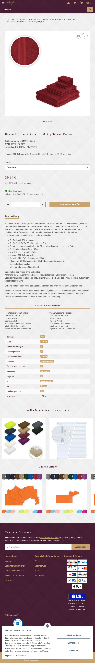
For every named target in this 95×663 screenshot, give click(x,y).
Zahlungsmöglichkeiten (15, 566)
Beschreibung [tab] (12, 216)
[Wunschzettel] (75, 3)
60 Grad (44, 356)
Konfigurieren (73, 643)
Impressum (10, 656)
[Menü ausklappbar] (3, 1)
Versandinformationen (14, 571)
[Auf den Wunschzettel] (85, 36)
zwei (42, 336)
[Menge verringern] (8, 204)
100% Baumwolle (47, 361)
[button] (68, 3)
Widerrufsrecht (41, 561)
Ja (42, 391)
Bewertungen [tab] (30, 216)
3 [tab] (48, 121)
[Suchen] (44, 9)
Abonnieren (80, 547)
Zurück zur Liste (12, 19)
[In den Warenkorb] (7, 29)
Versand (27, 183)
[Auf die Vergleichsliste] (78, 36)
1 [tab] (44, 121)
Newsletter (9, 580)
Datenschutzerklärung (50, 538)
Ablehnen (73, 650)
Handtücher (45, 371)
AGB (37, 571)
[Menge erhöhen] (42, 204)
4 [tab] (51, 121)
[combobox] (47, 167)
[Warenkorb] (85, 3)
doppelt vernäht (46, 381)
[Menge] (25, 204)
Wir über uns (10, 561)
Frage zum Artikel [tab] (51, 216)
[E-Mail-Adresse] (38, 547)
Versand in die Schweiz (15, 575)
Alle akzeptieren (73, 635)
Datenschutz (22, 656)
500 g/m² (44, 341)
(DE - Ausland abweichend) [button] (32, 194)
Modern (44, 386)
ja (41, 346)
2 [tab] (46, 121)
